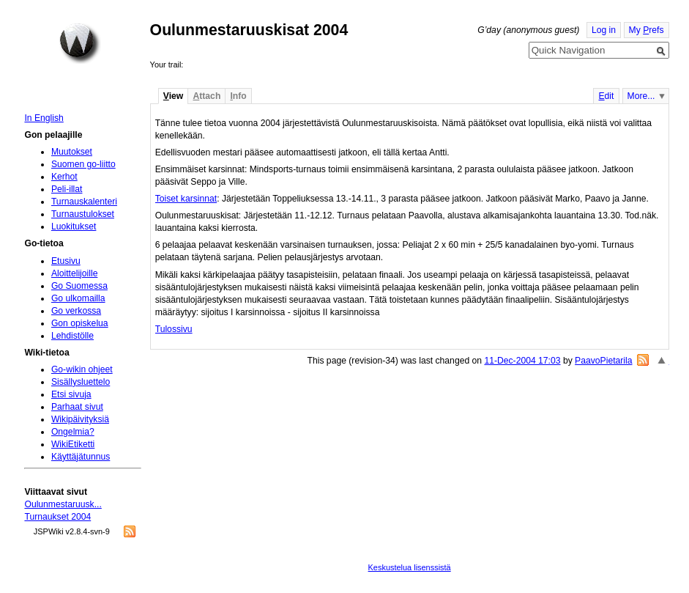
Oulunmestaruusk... (62, 504)
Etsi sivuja (71, 394)
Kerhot (64, 177)
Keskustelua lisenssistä (409, 567)
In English (43, 118)
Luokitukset (74, 226)
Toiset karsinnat (186, 199)
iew (173, 96)
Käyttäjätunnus (80, 457)
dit (606, 96)
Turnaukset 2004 (57, 517)
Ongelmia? (72, 432)
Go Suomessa (79, 286)
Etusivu (66, 261)
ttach (206, 96)
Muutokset (71, 152)
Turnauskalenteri (84, 201)
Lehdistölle (72, 336)
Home (79, 43)
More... (641, 96)
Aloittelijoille (74, 273)
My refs (646, 30)
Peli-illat (67, 189)
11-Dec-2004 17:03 (522, 361)
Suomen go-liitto (83, 164)
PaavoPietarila (603, 361)
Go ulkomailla (78, 298)
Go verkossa (76, 311)
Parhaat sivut (77, 407)
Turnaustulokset (82, 214)
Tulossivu (174, 329)
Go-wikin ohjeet (82, 369)
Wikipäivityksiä (80, 419)
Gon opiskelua (79, 323)
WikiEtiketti (72, 444)
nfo (238, 96)
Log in (604, 30)
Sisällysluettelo (80, 382)
